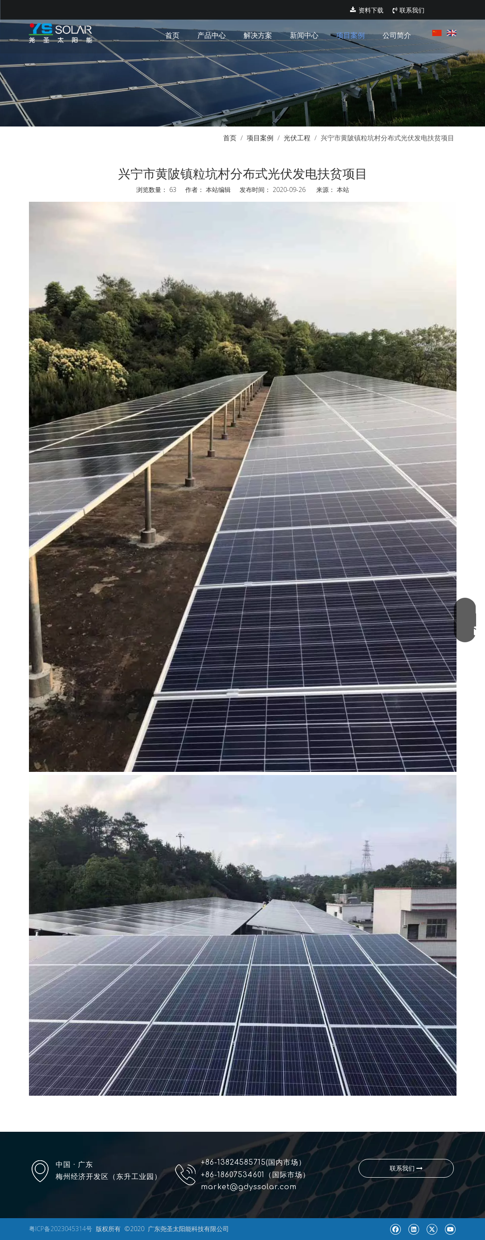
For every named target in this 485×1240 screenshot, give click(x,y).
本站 (343, 189)
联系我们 (408, 10)
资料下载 (366, 10)
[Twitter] (431, 1229)
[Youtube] (450, 1229)
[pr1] (242, 63)
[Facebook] (395, 1229)
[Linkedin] (413, 1229)
